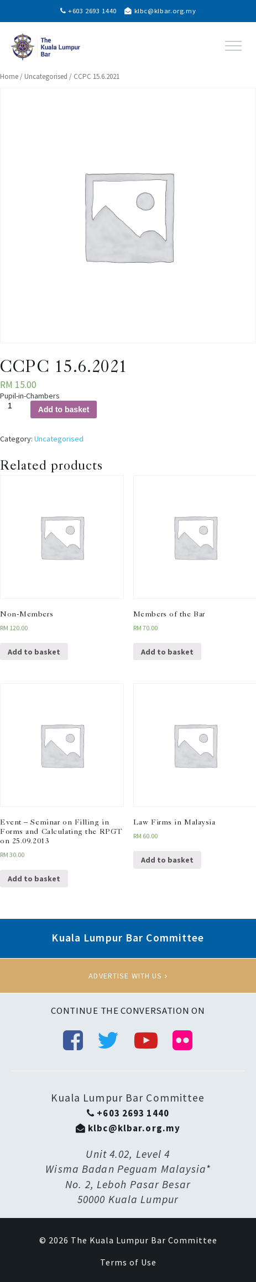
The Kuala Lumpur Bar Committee (144, 1240)
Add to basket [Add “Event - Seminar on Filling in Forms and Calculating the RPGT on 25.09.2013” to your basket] (34, 879)
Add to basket (64, 409)
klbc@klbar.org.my (160, 11)
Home (9, 76)
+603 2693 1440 (88, 11)
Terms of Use (128, 1262)
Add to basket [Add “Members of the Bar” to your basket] (167, 652)
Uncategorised (45, 76)
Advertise (128, 976)
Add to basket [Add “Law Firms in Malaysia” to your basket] (167, 860)
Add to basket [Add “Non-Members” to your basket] (34, 652)
